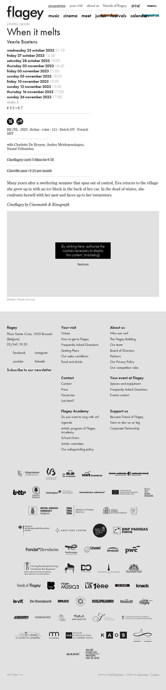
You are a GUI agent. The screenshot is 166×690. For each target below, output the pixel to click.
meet (86, 16)
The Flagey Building (123, 339)
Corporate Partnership (124, 428)
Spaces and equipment (125, 383)
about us (93, 5)
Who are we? (119, 333)
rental (135, 5)
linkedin (40, 361)
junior (101, 16)
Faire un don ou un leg (125, 422)
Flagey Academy (75, 411)
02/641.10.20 (17, 344)
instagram (41, 352)
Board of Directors (122, 350)
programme (56, 5)
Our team (116, 344)
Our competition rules (124, 367)
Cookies (155, 674)
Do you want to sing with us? (80, 417)
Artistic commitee (72, 443)
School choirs (70, 438)
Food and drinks (72, 361)
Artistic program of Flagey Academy (78, 430)
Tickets (65, 333)
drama (25, 24)
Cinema (12, 24)
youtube (18, 361)
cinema (70, 16)
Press (64, 389)
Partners (115, 356)
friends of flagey (115, 5)
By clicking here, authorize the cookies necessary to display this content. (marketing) (83, 250)
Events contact (119, 395)
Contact (67, 378)
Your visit (68, 327)
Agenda (66, 422)
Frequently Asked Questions (80, 344)
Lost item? (67, 400)
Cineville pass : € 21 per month (29, 171)
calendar (139, 16)
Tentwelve (143, 674)
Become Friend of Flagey (126, 417)
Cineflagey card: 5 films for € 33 (30, 159)
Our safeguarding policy (77, 449)
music (53, 16)
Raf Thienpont (116, 674)
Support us (119, 411)
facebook (19, 352)
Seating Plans (70, 350)
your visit (76, 5)
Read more (83, 264)
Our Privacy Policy (122, 361)
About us (117, 327)
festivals (118, 16)
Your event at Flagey (127, 378)
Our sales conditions (74, 356)
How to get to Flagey (75, 339)
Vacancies (68, 395)
